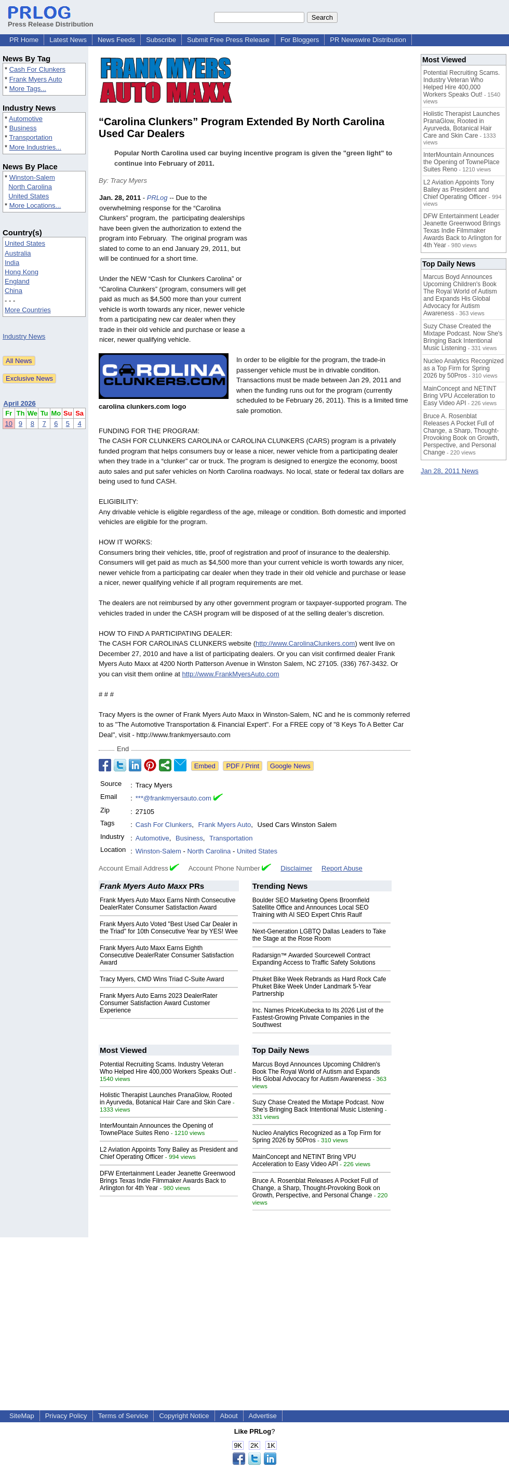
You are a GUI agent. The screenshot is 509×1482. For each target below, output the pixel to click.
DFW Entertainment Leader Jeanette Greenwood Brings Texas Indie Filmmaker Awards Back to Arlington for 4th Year (167, 1181)
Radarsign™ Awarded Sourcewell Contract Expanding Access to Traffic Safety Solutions (314, 959)
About (229, 1416)
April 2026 (20, 403)
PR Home (23, 40)
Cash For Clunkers (37, 69)
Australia (18, 253)
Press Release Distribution (50, 20)
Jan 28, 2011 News (449, 471)
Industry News (24, 336)
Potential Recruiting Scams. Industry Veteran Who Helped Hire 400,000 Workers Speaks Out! (166, 1068)
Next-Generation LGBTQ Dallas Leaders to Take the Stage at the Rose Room (319, 935)
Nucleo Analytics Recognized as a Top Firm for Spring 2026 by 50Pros (463, 368)
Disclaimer (296, 868)
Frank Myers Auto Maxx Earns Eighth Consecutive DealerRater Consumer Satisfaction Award (167, 955)
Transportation (30, 137)
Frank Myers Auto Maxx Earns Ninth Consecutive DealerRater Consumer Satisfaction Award (167, 904)
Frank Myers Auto (35, 79)
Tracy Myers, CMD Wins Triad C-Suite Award (162, 979)
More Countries (28, 310)
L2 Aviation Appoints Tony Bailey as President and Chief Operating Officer (458, 190)
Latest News (68, 40)
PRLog (157, 198)
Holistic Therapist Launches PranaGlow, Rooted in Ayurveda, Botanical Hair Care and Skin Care (166, 1098)
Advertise (263, 1416)
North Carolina (30, 187)
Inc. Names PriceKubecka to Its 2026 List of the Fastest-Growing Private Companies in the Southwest (318, 1018)
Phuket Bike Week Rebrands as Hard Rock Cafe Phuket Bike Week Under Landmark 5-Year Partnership (319, 986)
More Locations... (35, 205)
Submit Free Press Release (228, 40)
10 (8, 424)
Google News (290, 766)
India (12, 262)
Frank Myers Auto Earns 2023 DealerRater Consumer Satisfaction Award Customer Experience (159, 1003)
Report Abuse (342, 868)
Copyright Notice (184, 1416)
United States (28, 196)
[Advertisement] (332, 269)
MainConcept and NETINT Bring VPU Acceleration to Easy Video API (304, 1160)
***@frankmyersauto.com (173, 798)
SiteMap (21, 1416)
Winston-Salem (32, 177)
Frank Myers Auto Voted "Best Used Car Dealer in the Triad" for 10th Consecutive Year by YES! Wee (169, 927)
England (17, 281)
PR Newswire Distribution (368, 40)
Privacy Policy (66, 1416)
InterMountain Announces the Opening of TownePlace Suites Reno (156, 1129)
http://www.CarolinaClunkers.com (305, 643)
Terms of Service (123, 1416)
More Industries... (35, 147)
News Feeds (116, 40)
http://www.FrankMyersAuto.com (230, 674)
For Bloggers (299, 40)
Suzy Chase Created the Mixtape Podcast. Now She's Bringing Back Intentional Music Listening (318, 1106)
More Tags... (27, 88)
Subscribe (161, 40)
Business (23, 128)
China (13, 291)
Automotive (26, 119)
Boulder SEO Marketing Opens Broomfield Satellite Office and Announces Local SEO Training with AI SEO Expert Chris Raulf (310, 907)
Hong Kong (21, 272)
